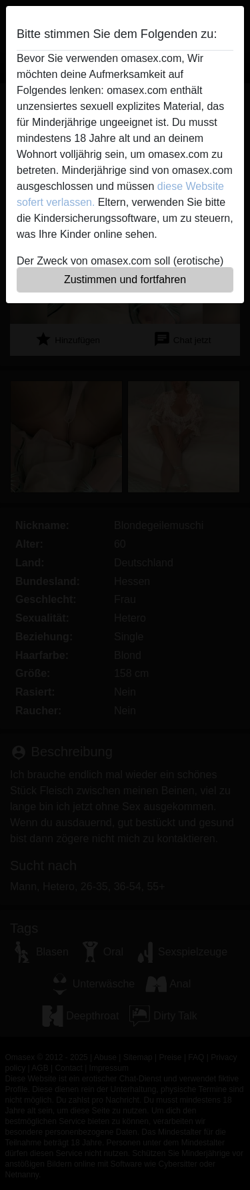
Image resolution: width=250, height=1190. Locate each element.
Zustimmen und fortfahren (125, 279)
